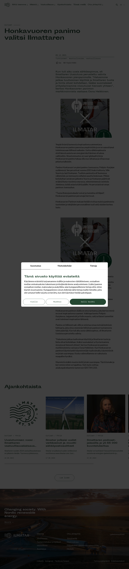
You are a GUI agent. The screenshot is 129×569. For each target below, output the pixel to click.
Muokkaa (57, 302)
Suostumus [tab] (35, 265)
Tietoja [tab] (93, 265)
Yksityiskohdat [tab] (65, 265)
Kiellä (34, 302)
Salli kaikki (88, 302)
